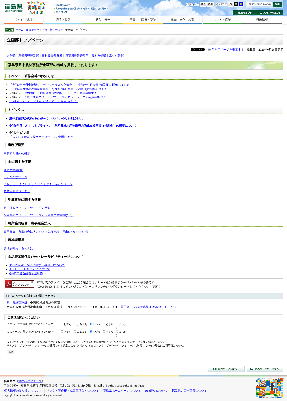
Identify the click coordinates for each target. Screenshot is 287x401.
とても (67, 324)
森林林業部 (116, 55)
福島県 (14, 7)
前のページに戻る (226, 369)
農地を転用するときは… (20, 248)
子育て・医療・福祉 (143, 19)
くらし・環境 (23, 19)
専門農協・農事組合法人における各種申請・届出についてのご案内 (48, 231)
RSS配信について (156, 390)
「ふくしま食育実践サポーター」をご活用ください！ (44, 136)
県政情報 (262, 19)
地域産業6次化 (13, 170)
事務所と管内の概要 (17, 153)
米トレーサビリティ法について (29, 269)
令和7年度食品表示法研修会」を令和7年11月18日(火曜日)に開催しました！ (61, 89)
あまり (109, 324)
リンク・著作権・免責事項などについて (72, 390)
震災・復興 (63, 19)
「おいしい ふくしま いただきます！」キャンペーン (43, 101)
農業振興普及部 (28, 55)
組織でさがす (245, 12)
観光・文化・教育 (182, 19)
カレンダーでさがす (270, 12)
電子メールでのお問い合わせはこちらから (148, 306)
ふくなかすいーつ (15, 177)
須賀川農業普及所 (77, 55)
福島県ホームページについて (122, 390)
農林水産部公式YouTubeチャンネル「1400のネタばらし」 (47, 118)
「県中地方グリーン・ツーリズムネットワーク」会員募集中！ (65, 97)
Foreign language (81, 8)
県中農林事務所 (53, 29)
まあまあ (82, 324)
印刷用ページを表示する (228, 49)
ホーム (19, 29)
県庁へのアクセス (30, 381)
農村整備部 (99, 55)
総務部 (11, 55)
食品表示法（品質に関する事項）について (37, 265)
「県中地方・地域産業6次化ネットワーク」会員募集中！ (59, 93)
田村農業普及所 (52, 55)
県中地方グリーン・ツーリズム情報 (27, 207)
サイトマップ (81, 12)
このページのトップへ (265, 369)
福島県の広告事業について (189, 390)
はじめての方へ (81, 5)
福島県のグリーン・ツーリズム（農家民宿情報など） (39, 215)
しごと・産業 (222, 19)
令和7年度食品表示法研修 (26, 273)
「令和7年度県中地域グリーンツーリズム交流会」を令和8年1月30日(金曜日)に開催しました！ (71, 84)
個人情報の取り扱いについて (23, 390)
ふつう (96, 324)
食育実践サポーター (17, 191)
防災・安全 (103, 19)
